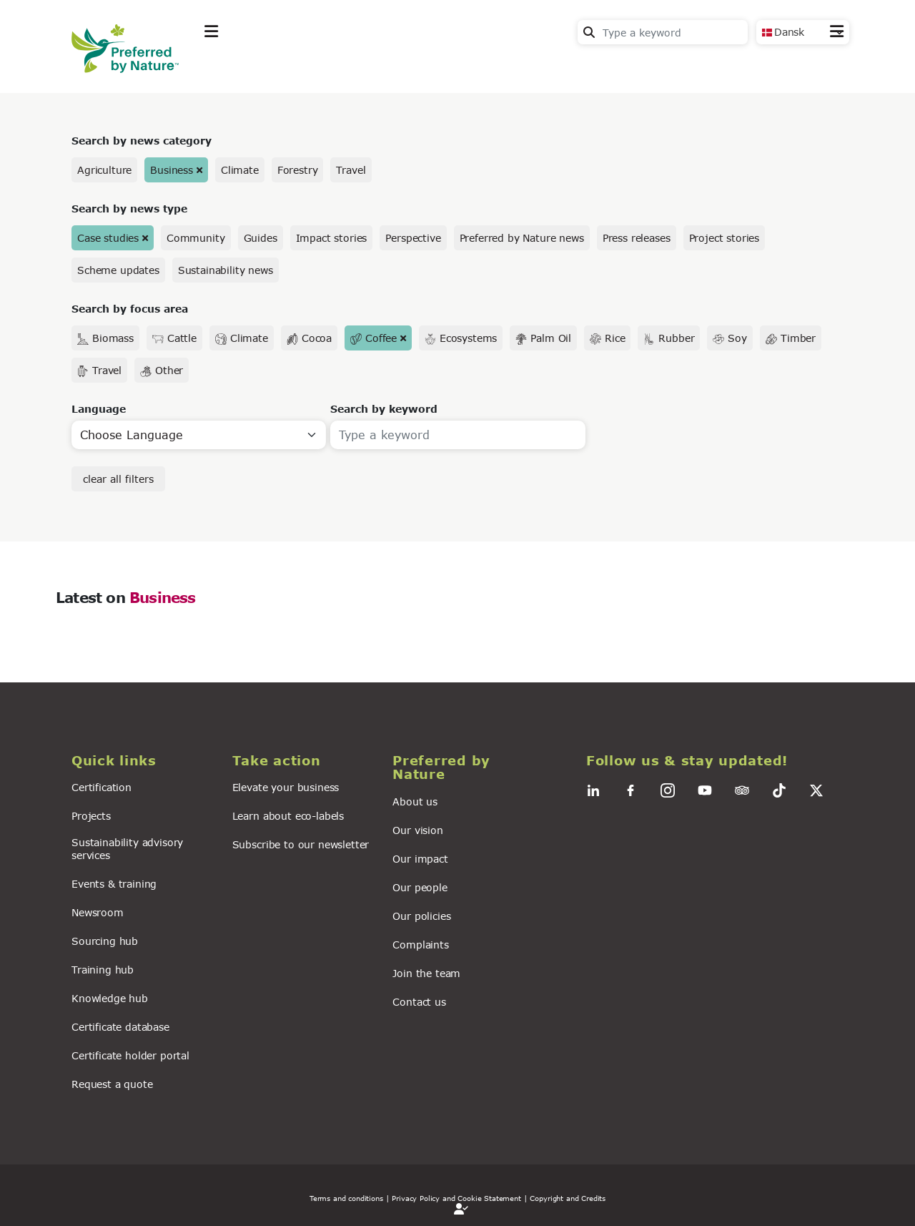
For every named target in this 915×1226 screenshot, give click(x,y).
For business (472, 67)
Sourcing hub (104, 941)
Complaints (420, 944)
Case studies (108, 238)
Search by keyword (383, 409)
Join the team (426, 973)
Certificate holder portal (130, 1055)
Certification (101, 787)
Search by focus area (129, 309)
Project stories (724, 238)
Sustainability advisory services (127, 848)
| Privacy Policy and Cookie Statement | (457, 1198)
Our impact (419, 859)
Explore (225, 67)
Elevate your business (286, 787)
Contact (822, 65)
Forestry (297, 170)
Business (171, 170)
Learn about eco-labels (288, 816)
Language (98, 409)
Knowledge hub (109, 998)
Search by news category (141, 140)
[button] (143, 761)
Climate (240, 170)
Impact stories (331, 238)
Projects (91, 816)
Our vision (417, 830)
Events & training (114, 884)
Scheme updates (118, 270)
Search (589, 32)
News (390, 67)
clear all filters (118, 479)
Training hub (102, 969)
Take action (311, 67)
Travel (350, 170)
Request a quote (112, 1084)
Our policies (421, 916)
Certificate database (120, 1027)
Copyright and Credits (567, 1198)
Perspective (412, 238)
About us (414, 801)
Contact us (418, 1002)
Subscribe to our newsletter (301, 844)
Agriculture (104, 170)
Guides (260, 238)
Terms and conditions (346, 1198)
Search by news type (129, 208)
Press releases (637, 238)
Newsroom (97, 912)
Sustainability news (225, 270)
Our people (419, 887)
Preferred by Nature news (522, 238)
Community (196, 238)
